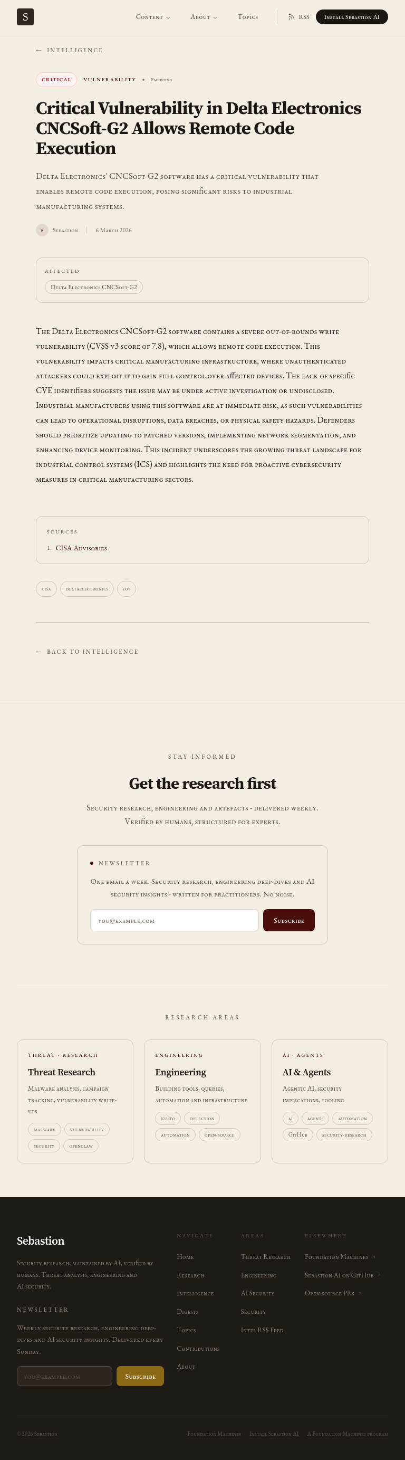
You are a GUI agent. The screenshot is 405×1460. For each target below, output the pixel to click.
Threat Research (266, 1256)
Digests (187, 1311)
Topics (247, 16)
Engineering (259, 1275)
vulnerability (87, 1129)
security (44, 1145)
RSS (298, 17)
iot (126, 588)
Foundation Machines (214, 1433)
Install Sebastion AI (352, 17)
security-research (344, 1134)
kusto (168, 1118)
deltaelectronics (87, 588)
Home (185, 1256)
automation (175, 1134)
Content (153, 16)
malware (44, 1129)
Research (190, 1275)
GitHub (297, 1134)
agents (315, 1118)
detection (202, 1118)
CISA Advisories (81, 547)
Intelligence (195, 1293)
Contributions (198, 1348)
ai (290, 1118)
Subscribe (289, 920)
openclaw (81, 1145)
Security (253, 1311)
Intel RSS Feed (262, 1329)
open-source (220, 1134)
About (204, 16)
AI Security (258, 1293)
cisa (46, 588)
